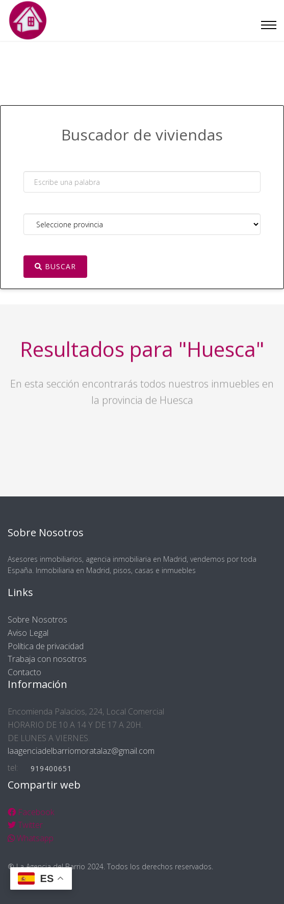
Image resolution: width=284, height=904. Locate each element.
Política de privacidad (46, 646)
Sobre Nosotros (37, 619)
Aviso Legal (28, 632)
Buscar (55, 266)
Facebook (31, 812)
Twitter (25, 824)
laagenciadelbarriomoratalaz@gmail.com (81, 750)
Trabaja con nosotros (47, 658)
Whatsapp (31, 838)
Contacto (24, 672)
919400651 (51, 768)
